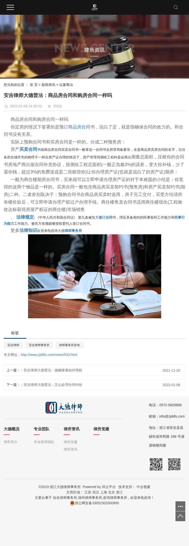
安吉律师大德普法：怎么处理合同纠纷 (53, 385)
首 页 (34, 85)
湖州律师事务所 (90, 498)
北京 (111, 492)
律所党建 (71, 442)
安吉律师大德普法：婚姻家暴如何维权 (53, 370)
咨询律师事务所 (115, 498)
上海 (103, 492)
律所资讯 (71, 449)
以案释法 (66, 85)
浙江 (119, 492)
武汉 (95, 492)
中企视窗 (143, 487)
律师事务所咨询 (69, 345)
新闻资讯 (48, 85)
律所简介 (10, 442)
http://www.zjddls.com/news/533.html (49, 355)
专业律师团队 (44, 442)
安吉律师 (13, 345)
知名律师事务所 (65, 498)
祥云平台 (109, 487)
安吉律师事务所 (39, 345)
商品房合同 (79, 127)
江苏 (87, 492)
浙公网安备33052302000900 (94, 503)
